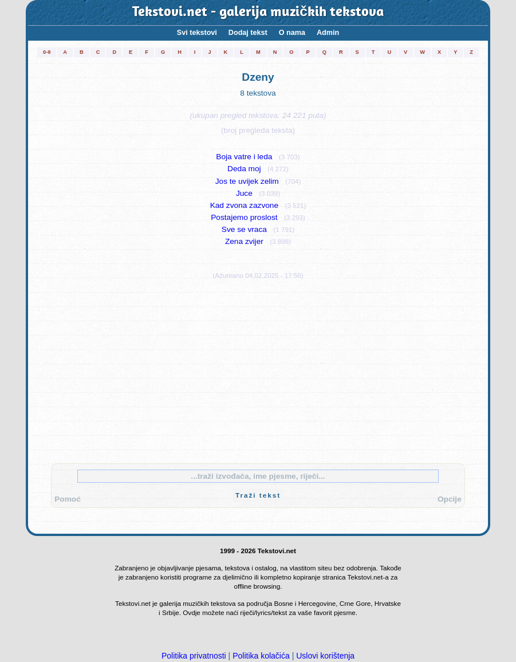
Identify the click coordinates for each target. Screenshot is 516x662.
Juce (244, 193)
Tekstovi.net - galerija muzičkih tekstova (258, 12)
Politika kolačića (261, 655)
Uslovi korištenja (325, 655)
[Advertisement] (258, 369)
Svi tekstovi (197, 33)
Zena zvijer (244, 241)
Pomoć (67, 499)
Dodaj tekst (248, 33)
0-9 (46, 52)
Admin (328, 33)
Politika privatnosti (194, 655)
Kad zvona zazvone (244, 205)
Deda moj (244, 168)
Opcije (450, 499)
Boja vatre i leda (244, 156)
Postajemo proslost (244, 217)
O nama (292, 33)
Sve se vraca (244, 229)
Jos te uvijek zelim (247, 181)
